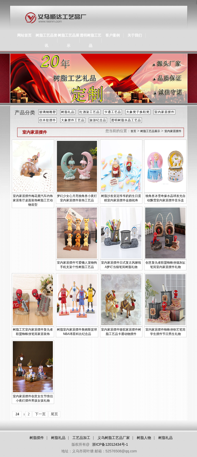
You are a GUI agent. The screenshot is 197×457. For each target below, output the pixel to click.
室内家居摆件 (164, 112)
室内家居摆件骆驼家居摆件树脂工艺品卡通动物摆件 (121, 332)
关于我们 (134, 35)
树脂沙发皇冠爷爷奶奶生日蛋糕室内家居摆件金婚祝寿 (121, 198)
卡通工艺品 (112, 112)
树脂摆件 (36, 438)
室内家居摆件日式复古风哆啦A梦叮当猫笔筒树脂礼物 (121, 265)
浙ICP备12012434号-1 (110, 444)
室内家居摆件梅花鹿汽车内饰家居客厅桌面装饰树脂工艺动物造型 (33, 200)
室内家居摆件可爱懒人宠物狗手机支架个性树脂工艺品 (77, 265)
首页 (133, 131)
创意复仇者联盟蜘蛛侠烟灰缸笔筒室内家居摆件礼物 (165, 265)
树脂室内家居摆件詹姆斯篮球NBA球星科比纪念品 (77, 332)
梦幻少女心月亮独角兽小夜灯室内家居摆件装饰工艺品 (77, 198)
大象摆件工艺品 (72, 120)
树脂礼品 (67, 112)
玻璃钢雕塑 (47, 112)
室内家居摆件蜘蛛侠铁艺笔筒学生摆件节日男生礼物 (165, 332)
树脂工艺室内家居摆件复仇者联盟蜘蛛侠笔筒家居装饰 (33, 332)
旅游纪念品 (98, 120)
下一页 (40, 414)
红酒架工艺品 (90, 112)
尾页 (54, 414)
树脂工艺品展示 (68, 40)
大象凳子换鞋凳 (138, 112)
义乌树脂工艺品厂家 (113, 438)
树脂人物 (144, 438)
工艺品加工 (81, 438)
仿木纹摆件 (47, 120)
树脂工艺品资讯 (46, 40)
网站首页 (24, 35)
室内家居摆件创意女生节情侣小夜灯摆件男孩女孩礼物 (33, 398)
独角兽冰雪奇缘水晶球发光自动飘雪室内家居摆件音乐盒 (165, 198)
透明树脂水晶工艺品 (126, 120)
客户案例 (112, 35)
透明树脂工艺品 (90, 40)
